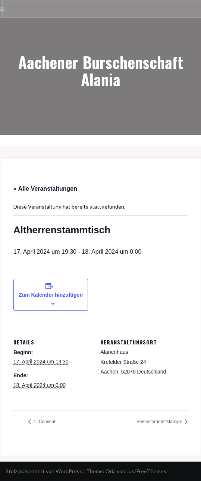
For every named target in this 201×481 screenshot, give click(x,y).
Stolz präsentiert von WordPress (44, 471)
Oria (111, 471)
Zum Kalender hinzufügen (51, 295)
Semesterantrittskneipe (159, 421)
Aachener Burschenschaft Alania (100, 70)
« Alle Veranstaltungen (45, 188)
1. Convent (43, 421)
